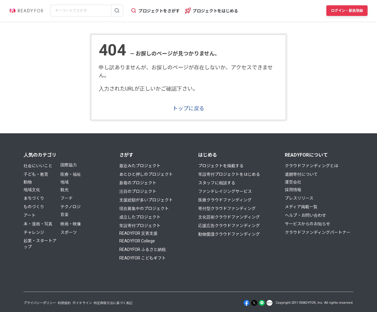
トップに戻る (188, 108)
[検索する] (117, 11)
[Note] (269, 303)
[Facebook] (246, 303)
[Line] (262, 303)
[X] (254, 303)
